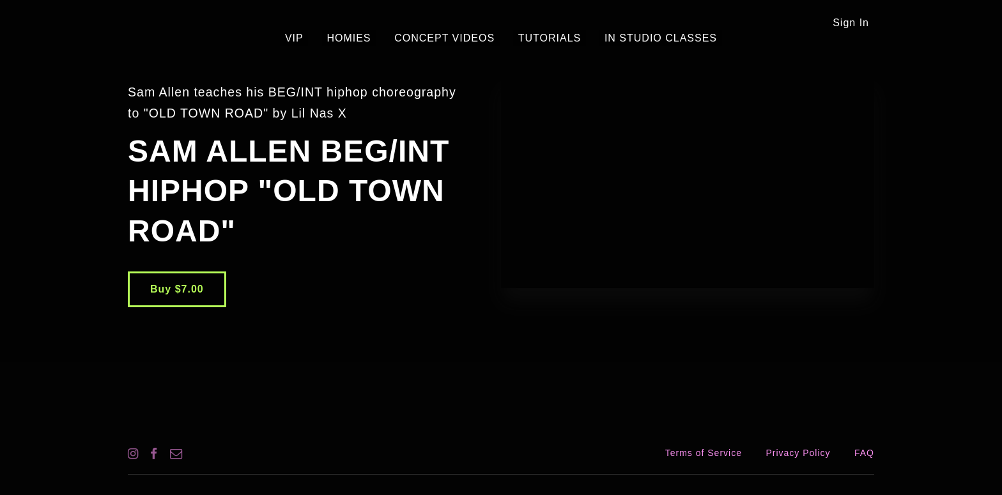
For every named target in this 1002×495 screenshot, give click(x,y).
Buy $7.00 (177, 289)
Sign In (851, 22)
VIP (313, 38)
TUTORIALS (540, 38)
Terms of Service (703, 453)
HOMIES (359, 38)
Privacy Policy (798, 453)
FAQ (864, 453)
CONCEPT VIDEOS (444, 38)
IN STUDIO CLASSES (641, 38)
